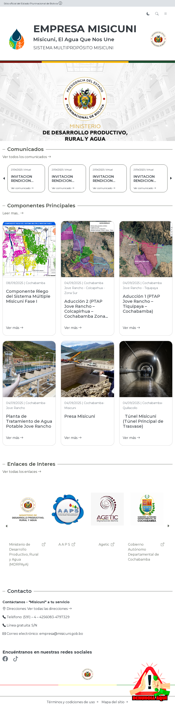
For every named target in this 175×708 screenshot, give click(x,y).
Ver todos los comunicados (26, 157)
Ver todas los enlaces (21, 472)
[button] (171, 178)
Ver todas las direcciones (49, 609)
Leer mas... (13, 213)
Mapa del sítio (115, 702)
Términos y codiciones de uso (73, 702)
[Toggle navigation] (165, 14)
